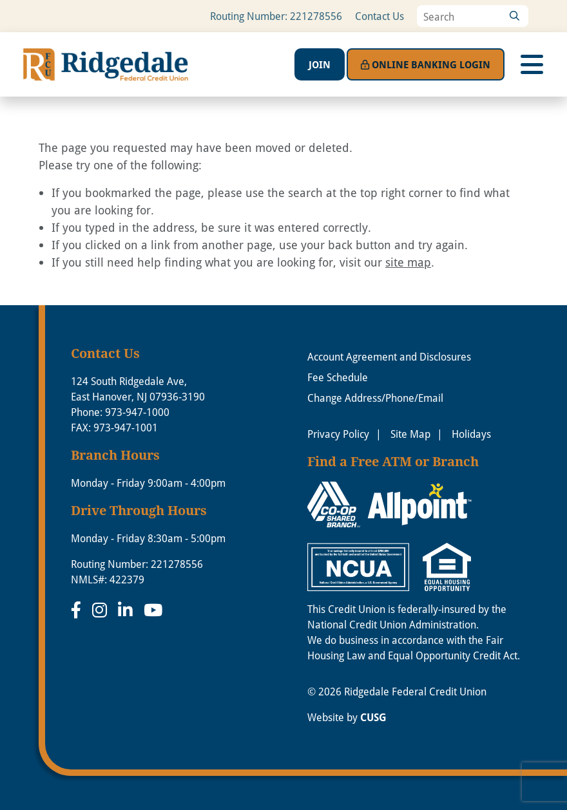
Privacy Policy (338, 433)
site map (408, 262)
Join (320, 64)
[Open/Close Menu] (531, 64)
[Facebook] (78, 610)
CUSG (373, 717)
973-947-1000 (137, 412)
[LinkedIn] (127, 610)
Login (425, 64)
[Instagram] (101, 610)
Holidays (471, 433)
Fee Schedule (337, 377)
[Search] (514, 16)
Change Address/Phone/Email (375, 397)
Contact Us (379, 16)
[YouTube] (153, 610)
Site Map (410, 433)
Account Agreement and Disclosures (389, 356)
